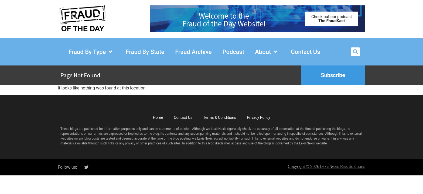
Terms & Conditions (219, 117)
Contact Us (183, 117)
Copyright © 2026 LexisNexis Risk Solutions (326, 166)
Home (158, 117)
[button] (355, 51)
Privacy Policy (258, 117)
